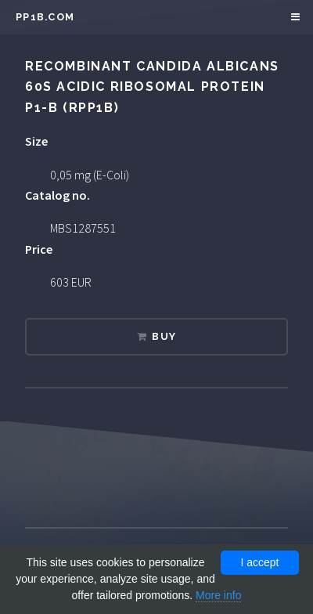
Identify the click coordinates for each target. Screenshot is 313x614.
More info (218, 595)
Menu (293, 17)
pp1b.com (45, 17)
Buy (164, 336)
